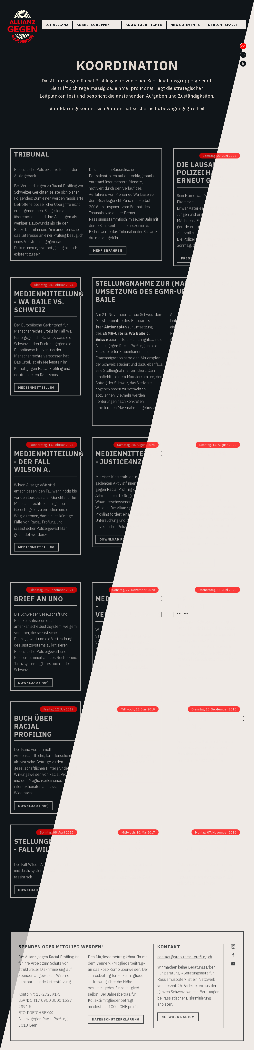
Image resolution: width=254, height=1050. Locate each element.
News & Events (185, 25)
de (243, 46)
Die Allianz (57, 25)
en (243, 55)
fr (243, 63)
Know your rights (144, 25)
